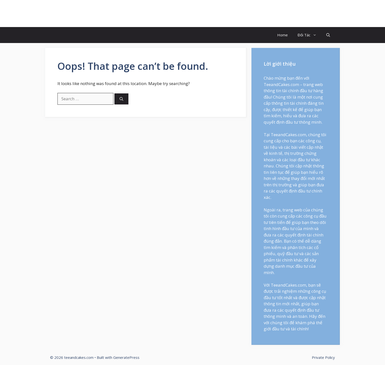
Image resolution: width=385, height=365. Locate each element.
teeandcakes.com (82, 13)
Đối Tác (309, 35)
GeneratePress (126, 357)
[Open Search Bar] (328, 35)
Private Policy (323, 357)
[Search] (121, 98)
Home (282, 34)
